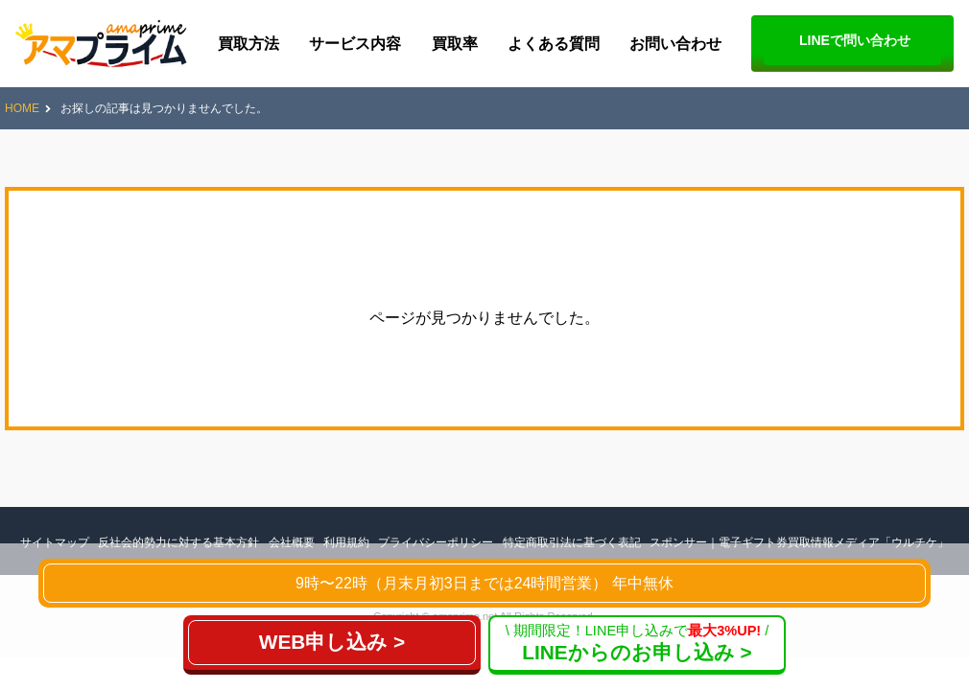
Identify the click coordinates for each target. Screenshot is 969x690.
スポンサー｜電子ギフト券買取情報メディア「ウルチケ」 (799, 542)
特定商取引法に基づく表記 (572, 542)
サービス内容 (355, 43)
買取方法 (248, 43)
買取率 (455, 43)
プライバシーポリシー (435, 542)
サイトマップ (54, 542)
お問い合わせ (675, 43)
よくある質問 (554, 43)
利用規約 (346, 542)
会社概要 (292, 542)
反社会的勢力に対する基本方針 (178, 542)
